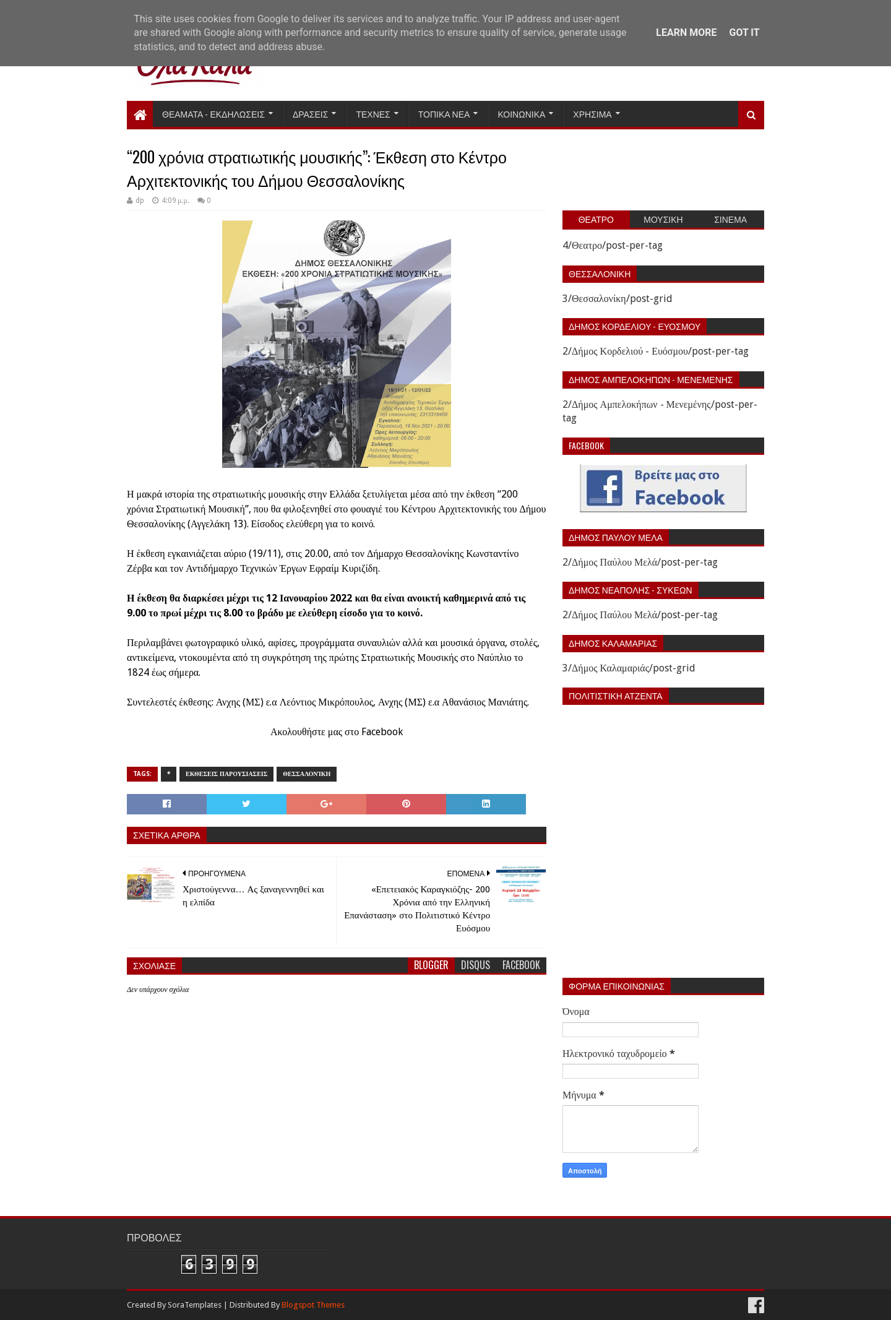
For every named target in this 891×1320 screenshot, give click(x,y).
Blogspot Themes (313, 1304)
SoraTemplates (195, 1304)
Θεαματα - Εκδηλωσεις (213, 113)
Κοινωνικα (521, 113)
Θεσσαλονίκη (306, 773)
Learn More (686, 32)
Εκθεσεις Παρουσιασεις (226, 773)
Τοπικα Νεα (444, 113)
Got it (744, 32)
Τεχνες (373, 113)
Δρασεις (311, 113)
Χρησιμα (592, 113)
